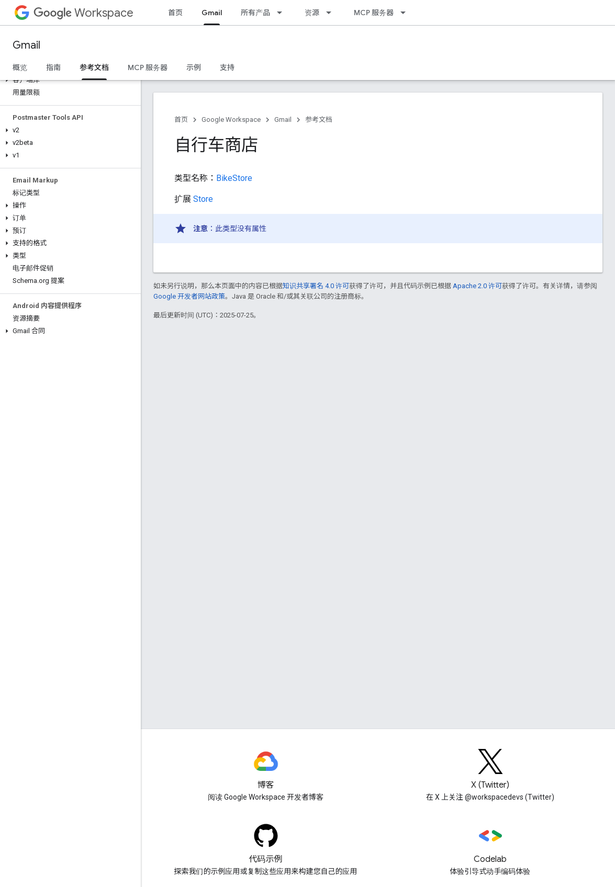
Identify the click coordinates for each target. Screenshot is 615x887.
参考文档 (318, 119)
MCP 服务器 (374, 12)
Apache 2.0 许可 (477, 286)
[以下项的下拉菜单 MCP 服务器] (406, 12)
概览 (20, 67)
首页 (175, 12)
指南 (53, 67)
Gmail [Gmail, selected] (212, 12)
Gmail (26, 45)
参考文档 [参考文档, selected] (94, 67)
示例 (193, 67)
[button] (68, 80)
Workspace (83, 13)
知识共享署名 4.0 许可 (316, 286)
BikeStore (234, 178)
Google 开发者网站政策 (189, 296)
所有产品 (255, 12)
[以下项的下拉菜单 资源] (331, 12)
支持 (227, 67)
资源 (312, 12)
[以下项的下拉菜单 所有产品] (282, 12)
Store (203, 199)
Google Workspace (231, 119)
